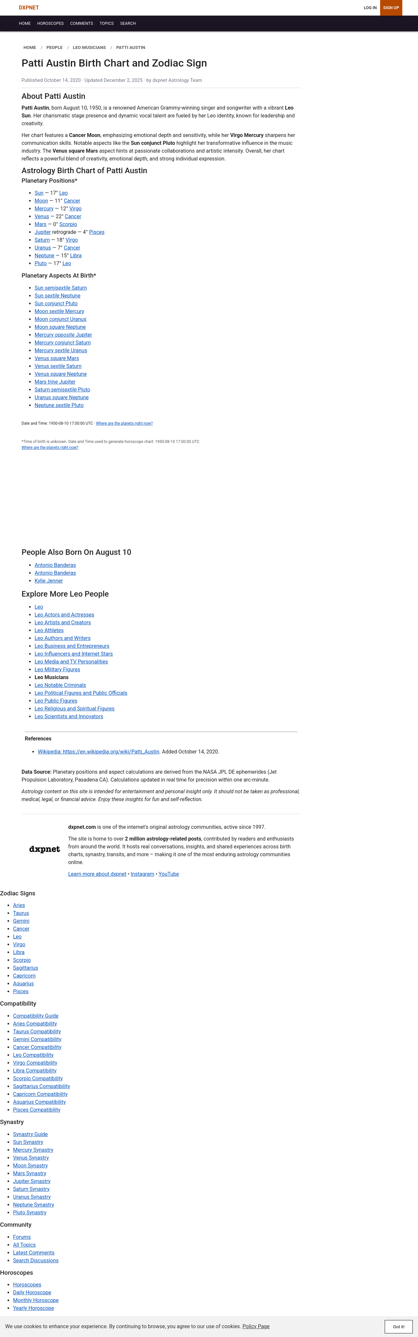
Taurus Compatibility (37, 1031)
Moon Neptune (60, 327)
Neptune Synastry (33, 1205)
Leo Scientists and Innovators (69, 716)
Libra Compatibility (34, 1071)
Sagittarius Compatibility (41, 1086)
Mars (40, 224)
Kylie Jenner (49, 581)
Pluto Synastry (29, 1212)
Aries (19, 905)
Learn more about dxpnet (97, 874)
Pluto (41, 263)
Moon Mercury (59, 311)
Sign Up (391, 7)
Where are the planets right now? (124, 423)
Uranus (43, 248)
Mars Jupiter (55, 382)
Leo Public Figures (56, 701)
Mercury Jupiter (63, 335)
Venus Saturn (58, 366)
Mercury (44, 208)
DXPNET (29, 8)
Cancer (72, 201)
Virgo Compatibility (35, 1063)
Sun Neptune (57, 296)
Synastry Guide (30, 1134)
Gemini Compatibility (37, 1039)
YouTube (169, 874)
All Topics (24, 1245)
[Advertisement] (161, 502)
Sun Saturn (61, 288)
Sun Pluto (56, 303)
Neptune (44, 255)
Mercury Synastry (33, 1150)
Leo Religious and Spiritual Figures (75, 709)
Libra (76, 255)
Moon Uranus (61, 319)
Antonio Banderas (55, 565)
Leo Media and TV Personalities (71, 662)
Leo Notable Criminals (60, 685)
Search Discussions (36, 1260)
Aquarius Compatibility (39, 1102)
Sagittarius (25, 968)
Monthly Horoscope (36, 1300)
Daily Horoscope (32, 1292)
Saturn (42, 240)
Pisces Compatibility (36, 1110)
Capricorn (24, 976)
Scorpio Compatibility (38, 1078)
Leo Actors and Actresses (64, 615)
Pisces (96, 232)
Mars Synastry (29, 1173)
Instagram (142, 874)
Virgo (75, 208)
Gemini (21, 921)
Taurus (21, 913)
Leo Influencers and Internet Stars (74, 654)
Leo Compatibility (33, 1055)
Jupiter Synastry (32, 1181)
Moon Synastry (30, 1165)
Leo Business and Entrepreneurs (72, 646)
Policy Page (256, 1326)
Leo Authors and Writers (62, 638)
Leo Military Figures (57, 669)
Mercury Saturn (63, 343)
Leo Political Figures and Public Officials (81, 693)
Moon (41, 201)
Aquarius (23, 983)
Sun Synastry (28, 1142)
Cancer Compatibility (37, 1047)
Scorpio (68, 224)
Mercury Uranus (61, 350)
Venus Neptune (61, 374)
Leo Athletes (49, 630)
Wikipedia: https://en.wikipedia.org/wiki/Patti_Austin (98, 752)
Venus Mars (57, 358)
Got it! (399, 1326)
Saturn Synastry (31, 1189)
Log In (370, 7)
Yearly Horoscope (33, 1308)
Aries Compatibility (35, 1024)
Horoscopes (27, 1285)
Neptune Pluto (59, 405)
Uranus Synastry (32, 1197)
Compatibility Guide (35, 1016)
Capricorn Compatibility (40, 1094)
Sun (39, 193)
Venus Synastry (31, 1158)
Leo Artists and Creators (63, 622)
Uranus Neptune (61, 397)
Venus (42, 216)
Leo (63, 193)
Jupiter (43, 232)
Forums (22, 1237)
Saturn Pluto (62, 390)
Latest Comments (34, 1253)
